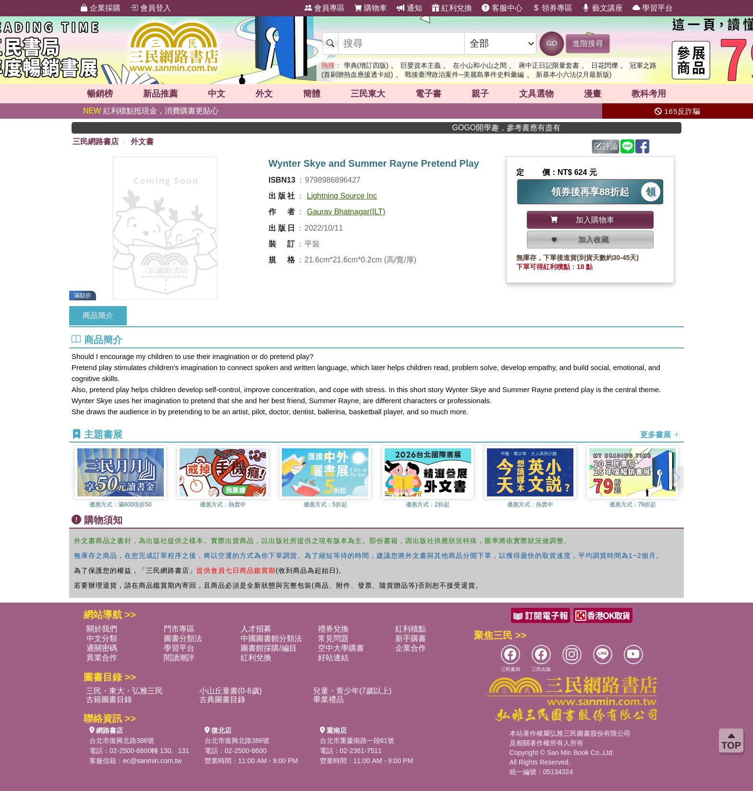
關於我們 (101, 629)
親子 (480, 94)
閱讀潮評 (179, 658)
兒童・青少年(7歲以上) (352, 691)
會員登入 (150, 8)
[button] (676, 477)
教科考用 (649, 94)
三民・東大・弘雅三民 (124, 691)
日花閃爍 (604, 65)
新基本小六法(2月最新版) (573, 74)
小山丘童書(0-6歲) (230, 691)
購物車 (370, 8)
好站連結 (333, 658)
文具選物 (536, 94)
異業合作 (101, 658)
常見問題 (333, 638)
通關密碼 (101, 648)
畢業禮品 (328, 699)
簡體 (311, 94)
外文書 (142, 141)
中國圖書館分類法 (271, 638)
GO (551, 43)
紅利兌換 (452, 8)
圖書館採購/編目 (268, 648)
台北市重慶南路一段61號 (357, 740)
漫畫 (592, 94)
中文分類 (101, 638)
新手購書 (410, 638)
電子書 (428, 94)
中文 (216, 94)
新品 (160, 94)
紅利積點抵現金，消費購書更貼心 (151, 111)
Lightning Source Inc (342, 196)
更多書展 (660, 435)
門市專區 (179, 629)
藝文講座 (602, 8)
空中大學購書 (341, 648)
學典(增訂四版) (366, 65)
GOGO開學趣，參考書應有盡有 (522, 128)
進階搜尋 (587, 43)
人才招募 (256, 629)
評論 (606, 146)
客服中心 (502, 8)
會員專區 (324, 8)
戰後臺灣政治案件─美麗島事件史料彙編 (464, 74)
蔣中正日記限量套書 (549, 65)
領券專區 (552, 8)
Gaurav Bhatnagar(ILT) (346, 212)
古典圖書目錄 (222, 699)
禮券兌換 (333, 629)
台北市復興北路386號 (121, 740)
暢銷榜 (100, 94)
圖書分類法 (183, 638)
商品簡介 (98, 315)
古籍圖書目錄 (109, 699)
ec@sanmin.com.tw (152, 761)
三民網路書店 (96, 141)
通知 (409, 8)
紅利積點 (410, 629)
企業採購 (100, 8)
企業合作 (410, 648)
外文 (264, 94)
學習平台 (652, 8)
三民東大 (368, 94)
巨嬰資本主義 (421, 65)
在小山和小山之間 (480, 65)
